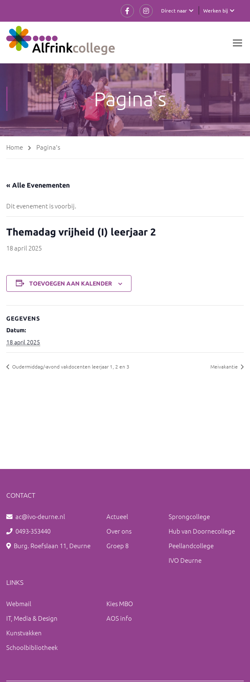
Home (14, 147)
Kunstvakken (24, 632)
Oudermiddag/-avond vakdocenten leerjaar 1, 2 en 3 (70, 366)
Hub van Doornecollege (202, 531)
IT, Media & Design (32, 618)
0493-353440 (33, 531)
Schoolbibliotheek (32, 647)
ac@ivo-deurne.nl (40, 516)
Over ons (118, 531)
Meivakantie (224, 366)
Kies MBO (119, 603)
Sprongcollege (189, 516)
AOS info (119, 618)
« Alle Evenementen (38, 185)
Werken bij (215, 10)
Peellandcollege (191, 545)
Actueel (117, 516)
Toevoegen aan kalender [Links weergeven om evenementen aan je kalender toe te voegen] (70, 283)
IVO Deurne (185, 560)
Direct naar (174, 10)
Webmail (18, 603)
